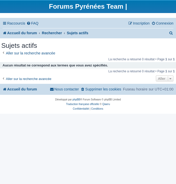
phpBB (76, 99)
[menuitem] (33, 23)
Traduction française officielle (82, 104)
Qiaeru (106, 104)
